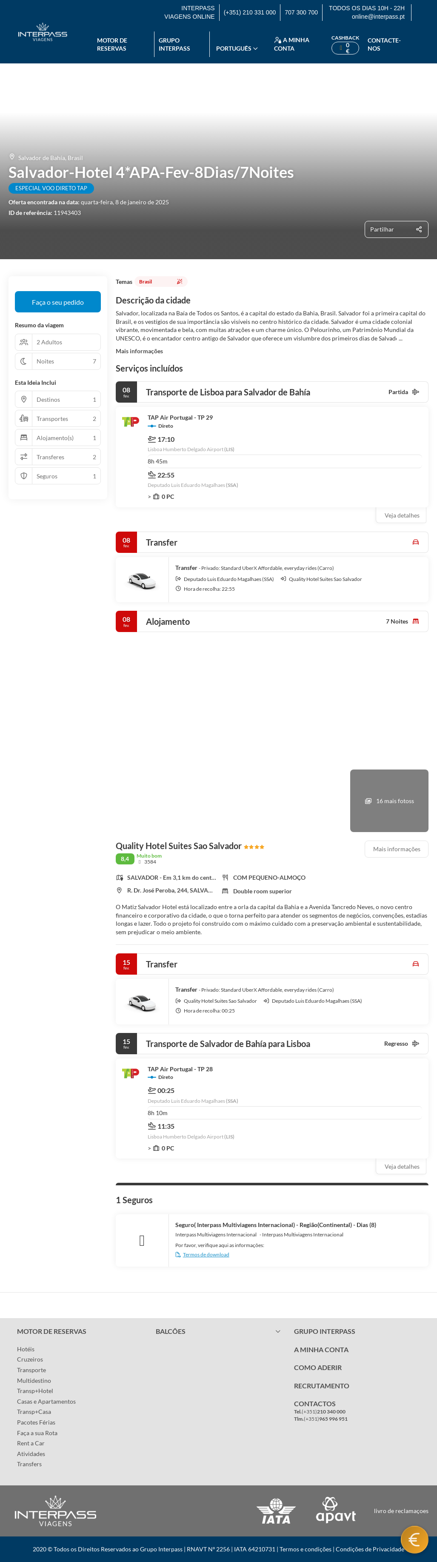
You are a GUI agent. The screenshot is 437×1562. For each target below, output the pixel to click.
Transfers (29, 1464)
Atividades (31, 1453)
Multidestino (34, 1380)
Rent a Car (31, 1443)
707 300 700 (301, 12)
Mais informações (139, 351)
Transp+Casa (34, 1411)
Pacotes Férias (36, 1422)
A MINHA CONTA (321, 1349)
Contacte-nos (384, 44)
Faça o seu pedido (58, 302)
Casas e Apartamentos (46, 1401)
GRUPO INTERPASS (324, 1331)
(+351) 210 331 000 (250, 12)
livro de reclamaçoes (401, 1510)
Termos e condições (305, 1549)
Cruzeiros (30, 1359)
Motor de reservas (112, 44)
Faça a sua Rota (37, 1432)
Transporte (31, 1369)
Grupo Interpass (174, 44)
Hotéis (25, 1349)
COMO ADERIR (318, 1367)
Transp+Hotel (35, 1390)
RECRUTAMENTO (321, 1386)
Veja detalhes (402, 515)
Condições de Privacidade (370, 1549)
